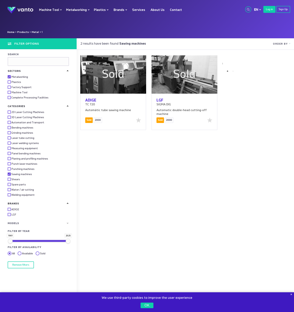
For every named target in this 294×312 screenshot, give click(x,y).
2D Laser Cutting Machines (26, 112)
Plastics (100, 10)
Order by (280, 44)
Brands (119, 10)
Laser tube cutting (21, 137)
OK (146, 305)
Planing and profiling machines (28, 158)
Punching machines (21, 168)
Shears (14, 179)
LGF (12, 214)
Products (23, 32)
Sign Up (283, 9)
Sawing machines (20, 174)
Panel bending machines (24, 153)
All (11, 253)
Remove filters (20, 265)
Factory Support (20, 87)
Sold (40, 253)
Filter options (26, 43)
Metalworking (76, 10)
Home (10, 32)
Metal (35, 32)
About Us (158, 10)
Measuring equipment (23, 148)
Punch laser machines (22, 163)
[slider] (10, 241)
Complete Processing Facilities (28, 97)
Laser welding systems (23, 143)
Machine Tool (49, 10)
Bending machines (20, 127)
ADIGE (13, 209)
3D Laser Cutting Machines (26, 117)
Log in (269, 9)
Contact (176, 10)
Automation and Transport (26, 122)
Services (138, 10)
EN (256, 9)
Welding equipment (21, 194)
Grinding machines (20, 132)
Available (25, 253)
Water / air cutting (21, 189)
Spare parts (17, 184)
